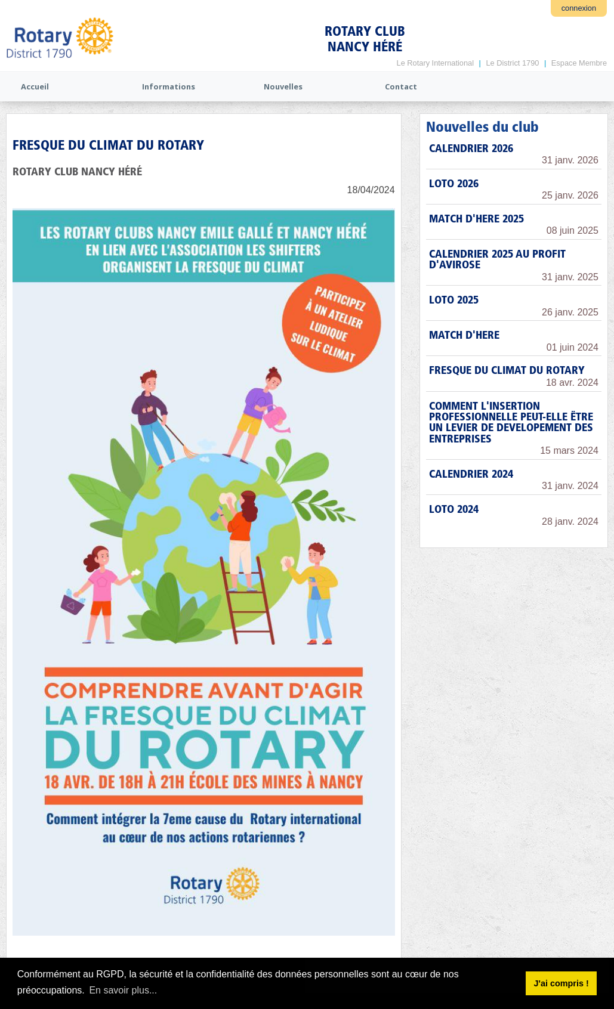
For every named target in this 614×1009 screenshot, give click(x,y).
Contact (401, 86)
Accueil (35, 86)
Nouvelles (283, 86)
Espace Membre (579, 62)
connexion (578, 8)
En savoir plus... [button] (123, 990)
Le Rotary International (435, 62)
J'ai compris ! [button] (560, 983)
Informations (168, 86)
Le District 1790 (512, 62)
